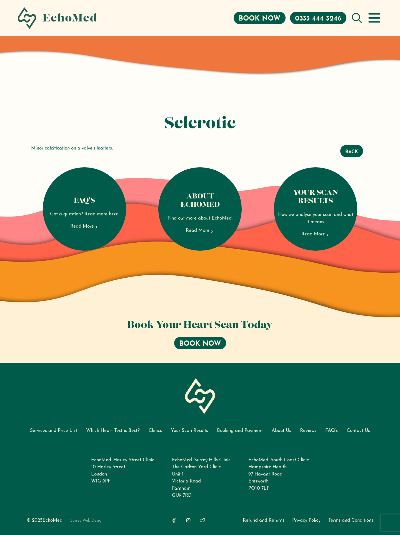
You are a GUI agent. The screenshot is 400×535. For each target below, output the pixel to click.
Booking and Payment (240, 430)
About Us (281, 430)
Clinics (155, 430)
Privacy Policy (306, 520)
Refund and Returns (263, 520)
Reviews (308, 430)
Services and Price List (53, 430)
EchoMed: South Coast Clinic (278, 460)
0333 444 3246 (318, 18)
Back (351, 152)
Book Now (260, 18)
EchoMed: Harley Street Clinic (122, 460)
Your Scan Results (189, 430)
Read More (84, 226)
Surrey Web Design (87, 521)
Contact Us (358, 430)
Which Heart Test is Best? (113, 430)
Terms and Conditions (350, 520)
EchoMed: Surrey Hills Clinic (201, 460)
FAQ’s (331, 430)
